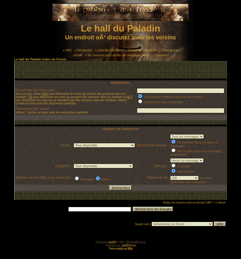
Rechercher (83, 50)
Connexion (161, 55)
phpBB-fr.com (128, 245)
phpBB (112, 242)
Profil (77, 55)
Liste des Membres (108, 50)
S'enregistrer (168, 50)
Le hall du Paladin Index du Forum (40, 59)
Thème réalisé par (121, 248)
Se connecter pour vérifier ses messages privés (117, 55)
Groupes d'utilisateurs (141, 50)
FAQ (67, 50)
